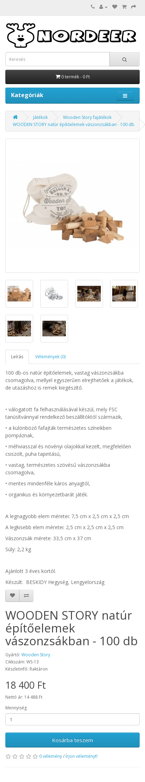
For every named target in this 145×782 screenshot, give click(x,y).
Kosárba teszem (72, 740)
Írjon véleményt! (82, 756)
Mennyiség (16, 708)
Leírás (17, 357)
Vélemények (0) (50, 357)
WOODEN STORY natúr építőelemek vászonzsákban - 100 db (73, 124)
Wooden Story (35, 655)
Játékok (40, 117)
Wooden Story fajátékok (87, 117)
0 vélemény (50, 756)
